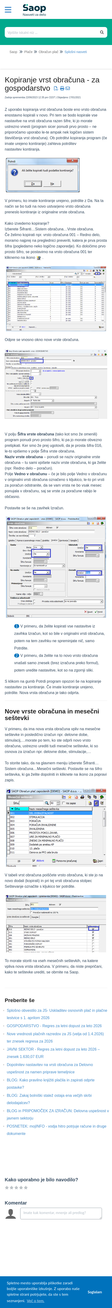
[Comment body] (61, 1213)
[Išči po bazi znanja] (51, 32)
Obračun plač (48, 52)
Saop (13, 52)
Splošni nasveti (76, 52)
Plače (28, 52)
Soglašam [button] (95, 1292)
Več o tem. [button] (35, 1300)
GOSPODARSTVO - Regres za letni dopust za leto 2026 (58, 1026)
